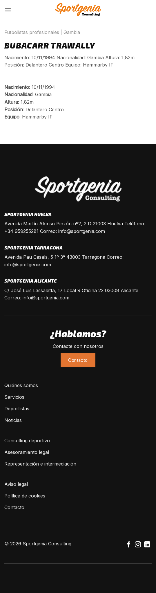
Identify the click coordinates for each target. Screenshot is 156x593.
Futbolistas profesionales (31, 32)
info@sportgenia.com (81, 231)
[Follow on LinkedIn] (147, 545)
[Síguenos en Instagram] (138, 545)
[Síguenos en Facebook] (129, 545)
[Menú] (7, 10)
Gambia (72, 32)
